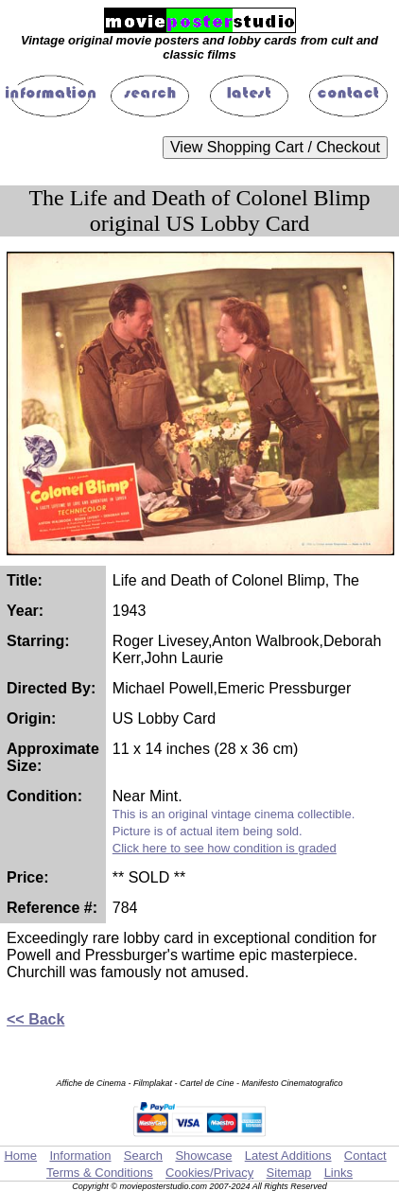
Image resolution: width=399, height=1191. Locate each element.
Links (338, 1172)
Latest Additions (288, 1155)
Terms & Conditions (99, 1172)
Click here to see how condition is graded (225, 848)
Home (20, 1155)
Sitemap (289, 1172)
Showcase (203, 1155)
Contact (365, 1155)
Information (80, 1155)
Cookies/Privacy (209, 1172)
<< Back (35, 1019)
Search (143, 1155)
